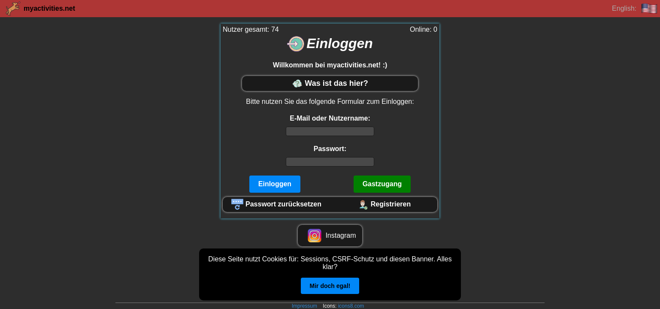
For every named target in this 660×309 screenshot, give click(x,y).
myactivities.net (39, 8)
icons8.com (351, 306)
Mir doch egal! (330, 285)
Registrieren (384, 204)
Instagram (330, 235)
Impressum (304, 306)
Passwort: (330, 148)
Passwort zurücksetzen (276, 204)
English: (635, 8)
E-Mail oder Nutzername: (330, 118)
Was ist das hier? (330, 83)
